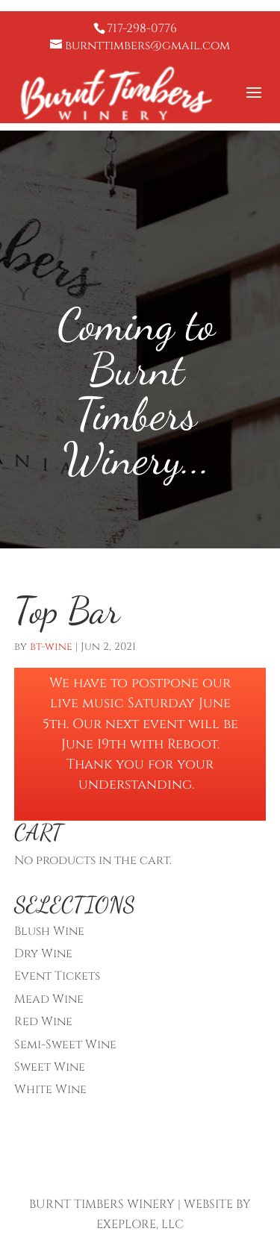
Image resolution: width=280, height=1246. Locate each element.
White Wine (50, 1089)
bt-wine (51, 646)
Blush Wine (49, 931)
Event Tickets (57, 976)
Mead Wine (49, 999)
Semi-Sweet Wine (65, 1044)
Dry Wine (43, 953)
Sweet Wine (49, 1067)
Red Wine (43, 1021)
